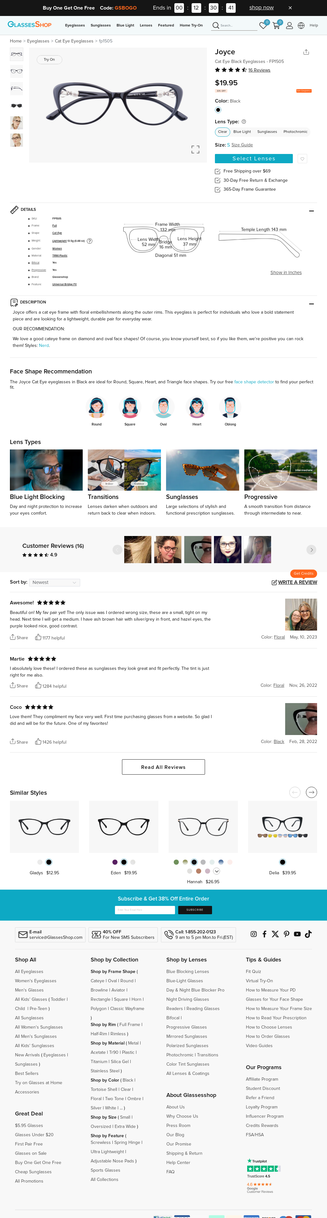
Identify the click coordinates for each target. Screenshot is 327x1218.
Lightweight (59, 241)
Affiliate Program (262, 1079)
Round (126, 981)
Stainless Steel (105, 1071)
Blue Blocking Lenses (187, 971)
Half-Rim (99, 1034)
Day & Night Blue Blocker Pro (195, 990)
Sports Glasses (105, 1170)
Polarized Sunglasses (187, 1046)
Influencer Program (265, 1116)
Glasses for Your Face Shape (274, 999)
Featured (166, 25)
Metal (133, 1043)
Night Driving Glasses (187, 999)
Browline (99, 990)
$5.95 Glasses (29, 1125)
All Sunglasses (29, 1018)
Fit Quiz (253, 971)
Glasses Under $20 (34, 1135)
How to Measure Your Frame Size (279, 1009)
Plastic (128, 1052)
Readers (174, 1009)
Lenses (146, 25)
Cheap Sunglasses (33, 1172)
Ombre (134, 1099)
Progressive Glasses (186, 1027)
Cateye (97, 981)
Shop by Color (105, 1080)
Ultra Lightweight (107, 1152)
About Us (175, 1107)
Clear (222, 132)
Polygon (99, 1009)
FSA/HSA (255, 1135)
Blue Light (125, 25)
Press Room (178, 1125)
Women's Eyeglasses (36, 981)
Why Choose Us (182, 1116)
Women (57, 248)
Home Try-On (191, 25)
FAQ (170, 1172)
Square (121, 999)
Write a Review (297, 582)
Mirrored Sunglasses (186, 1036)
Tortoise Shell (104, 1089)
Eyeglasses (75, 25)
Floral (96, 1099)
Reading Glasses (203, 1009)
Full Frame (129, 1025)
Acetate (98, 1052)
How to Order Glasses (268, 1036)
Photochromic (296, 132)
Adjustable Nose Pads (112, 1161)
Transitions (207, 1055)
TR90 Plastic (59, 255)
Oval (112, 981)
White (110, 1108)
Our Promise (178, 1144)
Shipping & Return (184, 1153)
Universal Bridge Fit (64, 284)
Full (54, 225)
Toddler (58, 999)
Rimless (118, 1034)
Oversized (101, 1126)
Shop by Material (108, 1043)
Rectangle (100, 999)
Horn (136, 999)
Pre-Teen (38, 1009)
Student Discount (263, 1088)
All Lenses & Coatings (187, 1073)
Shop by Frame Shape (113, 971)
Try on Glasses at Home (38, 1083)
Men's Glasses (29, 990)
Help (314, 25)
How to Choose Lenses (269, 1027)
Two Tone (114, 1099)
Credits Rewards (262, 1125)
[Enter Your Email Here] (145, 910)
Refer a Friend (260, 1098)
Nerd (44, 345)
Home (16, 41)
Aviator (118, 990)
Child (20, 1009)
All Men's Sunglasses (36, 1036)
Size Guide (242, 145)
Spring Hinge (127, 1142)
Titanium (99, 1062)
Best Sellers (27, 1073)
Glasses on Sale (31, 1153)
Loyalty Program (262, 1107)
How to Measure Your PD (271, 990)
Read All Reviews (163, 767)
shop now (261, 8)
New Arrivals (27, 1055)
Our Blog (175, 1135)
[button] (311, 549)
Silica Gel (120, 1062)
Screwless (101, 1142)
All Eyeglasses (29, 971)
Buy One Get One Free (38, 1163)
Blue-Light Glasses (184, 981)
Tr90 (113, 1052)
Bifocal (35, 262)
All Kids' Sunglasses (34, 1046)
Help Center (178, 1163)
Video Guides (259, 1046)
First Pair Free (29, 1144)
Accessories (27, 1092)
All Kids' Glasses (31, 999)
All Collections (104, 1179)
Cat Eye (57, 233)
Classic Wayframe (127, 1009)
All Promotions (29, 1181)
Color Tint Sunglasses (187, 1064)
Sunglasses (101, 25)
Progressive (39, 270)
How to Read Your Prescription (276, 1018)
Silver (96, 1108)
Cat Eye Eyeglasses (74, 41)
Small (125, 1117)
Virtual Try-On (259, 981)
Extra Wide (125, 1126)
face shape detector (254, 382)
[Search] (234, 26)
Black (128, 1080)
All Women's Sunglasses (39, 1027)
